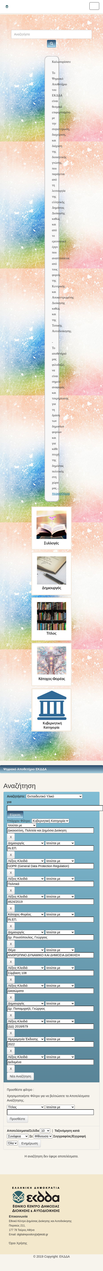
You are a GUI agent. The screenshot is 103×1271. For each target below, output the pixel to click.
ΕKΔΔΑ (64, 1256)
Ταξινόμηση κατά (67, 1130)
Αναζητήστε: (16, 796)
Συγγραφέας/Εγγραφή (69, 1136)
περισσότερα (61, 493)
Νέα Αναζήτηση (20, 1076)
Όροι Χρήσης (18, 1243)
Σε (31, 1136)
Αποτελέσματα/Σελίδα (23, 1130)
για (9, 802)
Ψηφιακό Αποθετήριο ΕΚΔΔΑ (25, 769)
